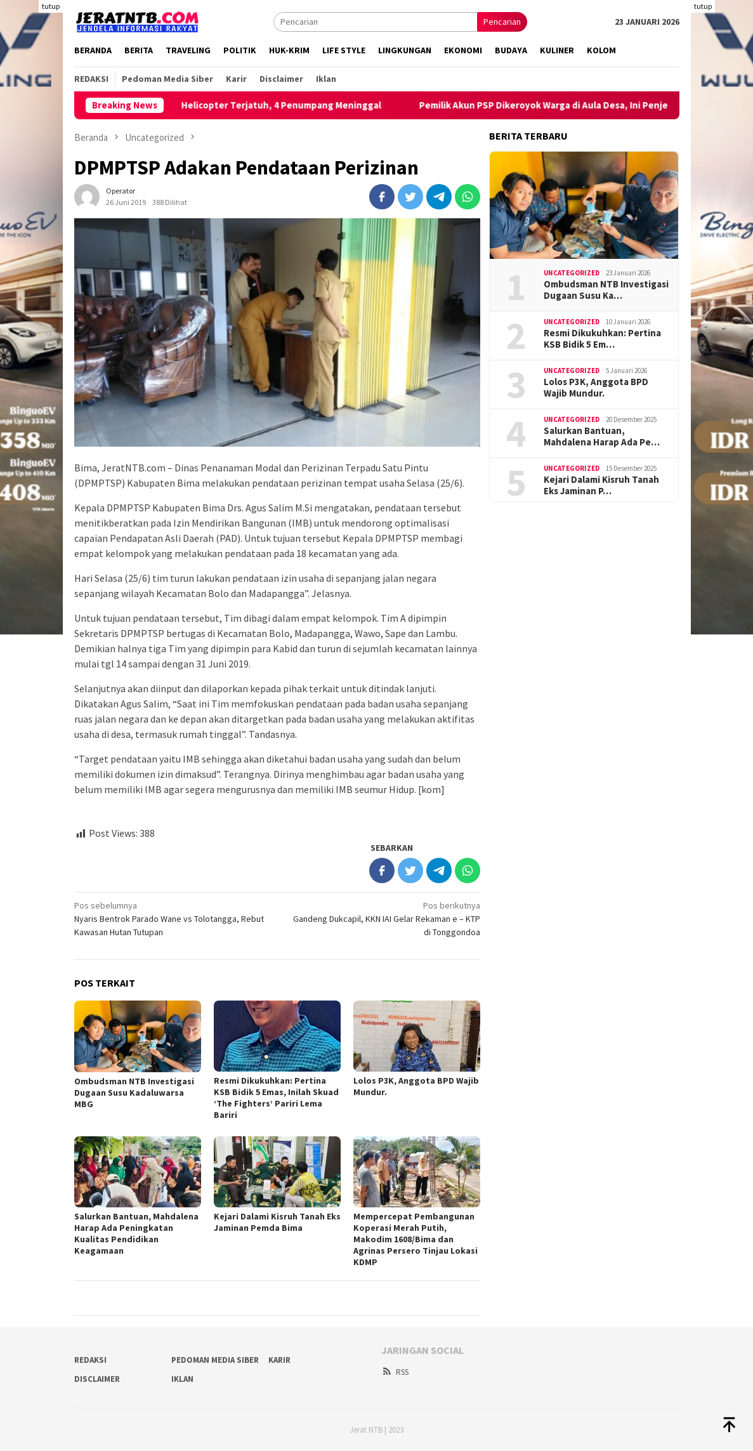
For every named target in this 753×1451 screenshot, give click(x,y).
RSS (395, 1372)
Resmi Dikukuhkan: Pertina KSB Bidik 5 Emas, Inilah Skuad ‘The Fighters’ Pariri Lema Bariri (276, 1097)
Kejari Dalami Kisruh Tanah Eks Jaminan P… (601, 485)
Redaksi (90, 1360)
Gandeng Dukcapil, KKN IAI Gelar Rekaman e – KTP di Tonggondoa (382, 918)
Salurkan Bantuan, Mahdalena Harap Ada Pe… (602, 436)
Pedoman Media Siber (215, 1360)
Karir (279, 1360)
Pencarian (502, 21)
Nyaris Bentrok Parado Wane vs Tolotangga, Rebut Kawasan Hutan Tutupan (171, 918)
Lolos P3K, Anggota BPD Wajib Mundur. (596, 387)
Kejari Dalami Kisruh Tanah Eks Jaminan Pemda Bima (277, 1222)
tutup (51, 6)
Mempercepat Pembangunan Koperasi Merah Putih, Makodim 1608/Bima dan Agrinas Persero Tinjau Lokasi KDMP (415, 1239)
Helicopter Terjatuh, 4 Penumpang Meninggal (298, 105)
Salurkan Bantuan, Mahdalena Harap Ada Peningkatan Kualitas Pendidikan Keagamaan (136, 1233)
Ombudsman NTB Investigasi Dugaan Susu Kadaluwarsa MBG (134, 1092)
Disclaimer (97, 1379)
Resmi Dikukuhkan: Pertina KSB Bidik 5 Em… (602, 338)
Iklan (182, 1379)
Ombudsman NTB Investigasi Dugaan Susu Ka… (606, 290)
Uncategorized (571, 272)
